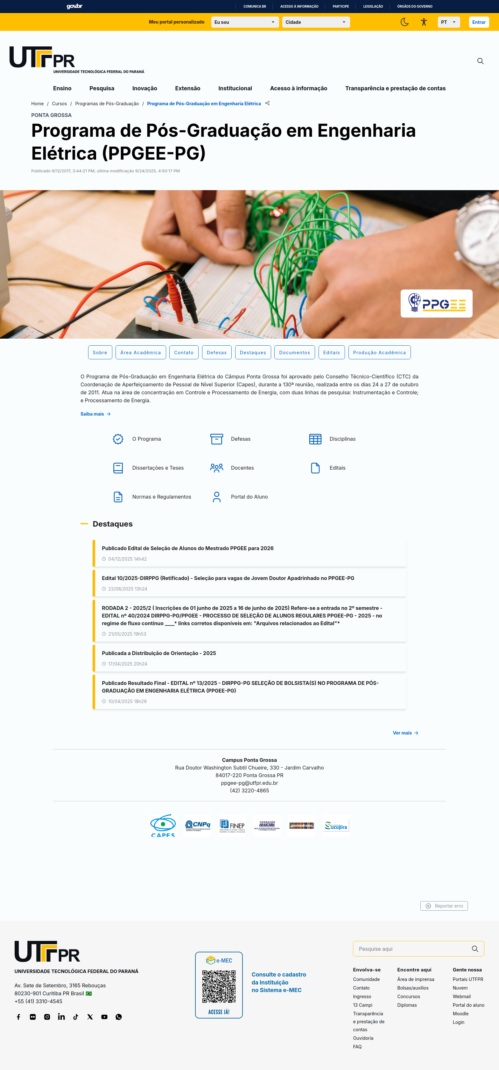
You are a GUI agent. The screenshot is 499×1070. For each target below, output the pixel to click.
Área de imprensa (415, 979)
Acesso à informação (299, 6)
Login (459, 1022)
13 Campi (362, 1005)
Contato (361, 988)
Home (60, 103)
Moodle (461, 1014)
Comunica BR (254, 6)
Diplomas (407, 1005)
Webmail (462, 996)
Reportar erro (421, 906)
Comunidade (366, 979)
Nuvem (460, 988)
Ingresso (362, 996)
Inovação (144, 88)
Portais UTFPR (468, 979)
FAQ (357, 1047)
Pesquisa (101, 88)
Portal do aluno (469, 1005)
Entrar (479, 22)
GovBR (74, 6)
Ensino (62, 88)
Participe (341, 6)
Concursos (408, 996)
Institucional (235, 88)
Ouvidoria (363, 1038)
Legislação (373, 6)
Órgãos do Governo (414, 6)
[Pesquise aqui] (413, 949)
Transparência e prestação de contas (395, 88)
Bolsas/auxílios (412, 988)
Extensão (187, 88)
